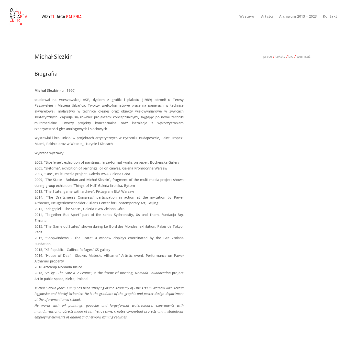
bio (291, 56)
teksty (280, 56)
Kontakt (330, 17)
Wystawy (247, 17)
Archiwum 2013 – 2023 (298, 17)
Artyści (267, 17)
